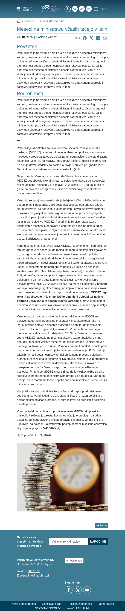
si (103, 8)
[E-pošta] (89, 9)
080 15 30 (34, 571)
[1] (18, 435)
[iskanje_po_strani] (75, 9)
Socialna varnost (46, 37)
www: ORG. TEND (78, 608)
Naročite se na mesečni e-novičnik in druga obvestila (30, 541)
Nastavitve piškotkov (47, 608)
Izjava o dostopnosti (23, 603)
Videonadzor (106, 603)
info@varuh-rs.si (38, 575)
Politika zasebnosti (80, 603)
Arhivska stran (74, 560)
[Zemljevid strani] (82, 9)
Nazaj (102, 525)
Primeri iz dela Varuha (50, 21)
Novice (28, 21)
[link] (68, 9)
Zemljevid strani (52, 603)
